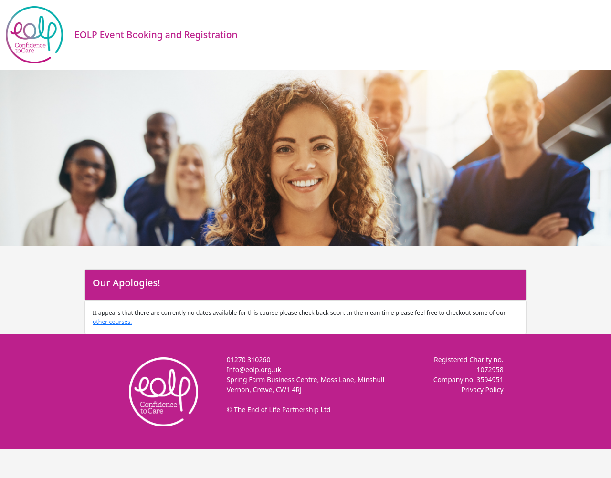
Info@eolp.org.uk (254, 369)
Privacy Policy (482, 389)
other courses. (112, 322)
